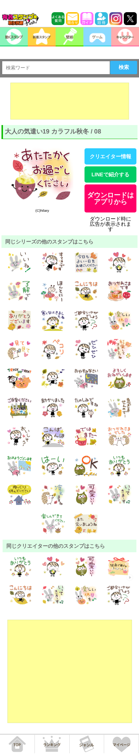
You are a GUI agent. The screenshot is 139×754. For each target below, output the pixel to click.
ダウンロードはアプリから (110, 198)
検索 (124, 67)
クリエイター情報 (110, 156)
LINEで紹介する (110, 174)
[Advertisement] (69, 101)
